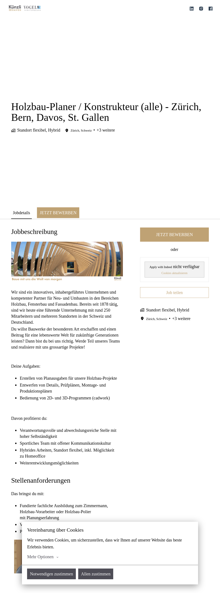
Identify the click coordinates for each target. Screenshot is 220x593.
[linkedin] (191, 8)
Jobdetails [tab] (21, 212)
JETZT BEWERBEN (174, 234)
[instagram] (201, 8)
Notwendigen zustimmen (51, 574)
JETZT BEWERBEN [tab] (58, 212)
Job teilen (174, 292)
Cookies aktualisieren (175, 273)
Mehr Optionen (42, 557)
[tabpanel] (110, 405)
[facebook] (210, 8)
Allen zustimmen (95, 574)
